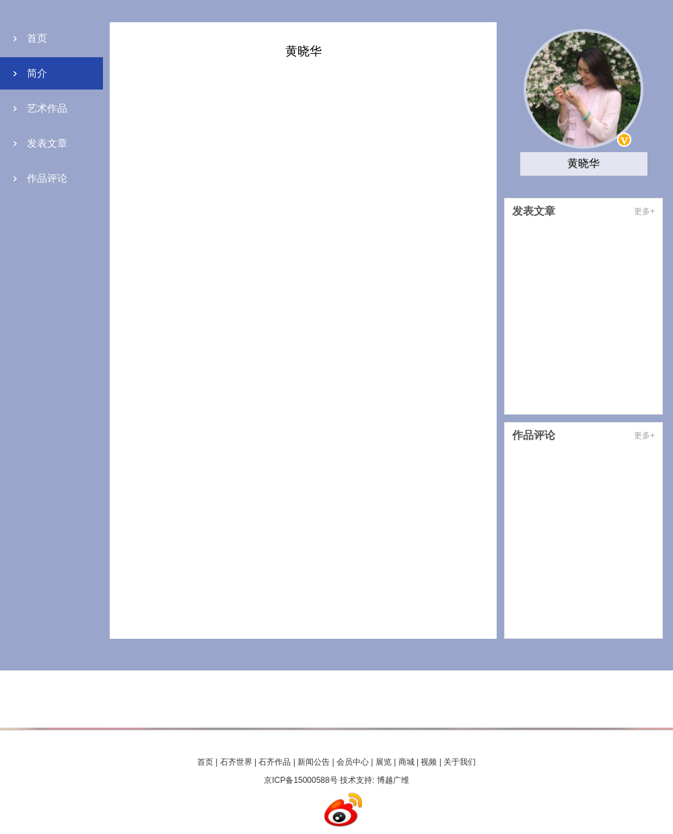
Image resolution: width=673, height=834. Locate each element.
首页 (37, 38)
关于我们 (460, 762)
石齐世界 (236, 762)
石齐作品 (274, 762)
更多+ (644, 211)
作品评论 (47, 178)
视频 (429, 762)
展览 (384, 762)
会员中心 (352, 762)
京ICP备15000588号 (300, 780)
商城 (406, 762)
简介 (37, 73)
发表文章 (47, 143)
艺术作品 (47, 108)
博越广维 (393, 780)
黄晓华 (583, 163)
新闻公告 (313, 762)
